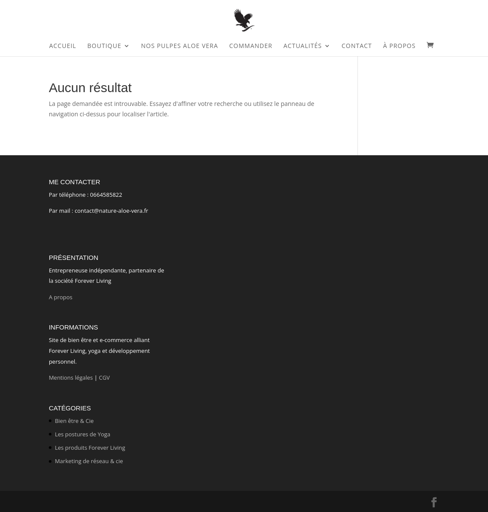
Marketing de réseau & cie (89, 461)
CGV (104, 377)
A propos (61, 297)
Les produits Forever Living (90, 447)
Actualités (303, 46)
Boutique (104, 46)
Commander (250, 46)
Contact (356, 46)
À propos (399, 46)
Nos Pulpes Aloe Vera (179, 46)
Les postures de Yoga (82, 434)
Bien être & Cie (74, 421)
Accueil (63, 46)
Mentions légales (71, 377)
